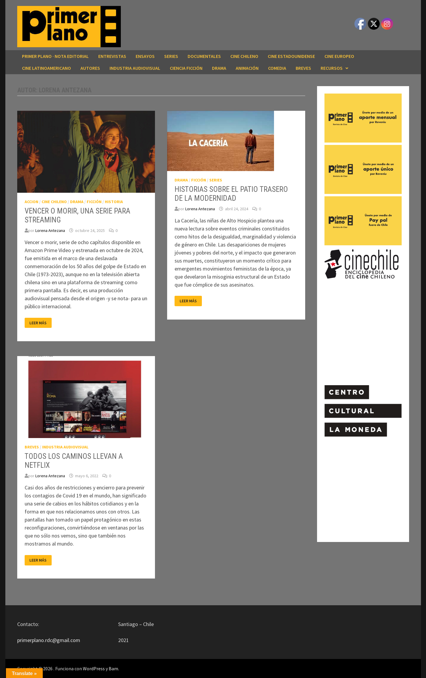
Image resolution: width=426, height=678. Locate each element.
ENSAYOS (145, 56)
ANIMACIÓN (247, 68)
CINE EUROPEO (339, 56)
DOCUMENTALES (204, 56)
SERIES (171, 56)
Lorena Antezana (50, 230)
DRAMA (219, 68)
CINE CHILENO (244, 56)
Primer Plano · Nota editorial (55, 56)
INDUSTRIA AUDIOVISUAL (135, 68)
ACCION (31, 201)
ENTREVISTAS (112, 56)
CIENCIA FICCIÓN (186, 68)
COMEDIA (277, 68)
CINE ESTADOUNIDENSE (291, 56)
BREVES (303, 68)
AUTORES (90, 68)
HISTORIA (114, 201)
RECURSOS (332, 68)
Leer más (39, 323)
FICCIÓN (94, 201)
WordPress (94, 668)
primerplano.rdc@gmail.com (48, 640)
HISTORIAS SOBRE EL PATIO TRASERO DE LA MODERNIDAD (231, 194)
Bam (113, 668)
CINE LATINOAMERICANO (46, 68)
